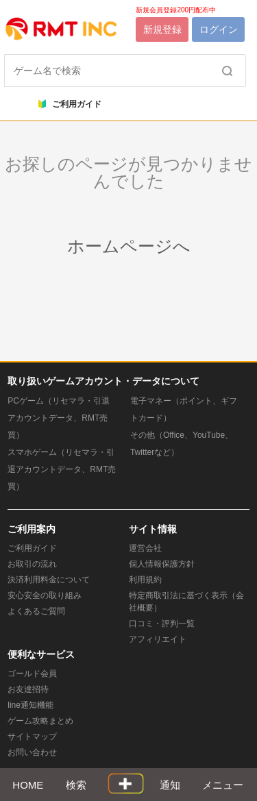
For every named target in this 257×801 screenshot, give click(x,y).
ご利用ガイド (69, 104)
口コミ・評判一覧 (162, 623)
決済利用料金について (49, 579)
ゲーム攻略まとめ (40, 721)
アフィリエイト (157, 639)
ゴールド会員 (32, 673)
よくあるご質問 (36, 611)
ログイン (218, 29)
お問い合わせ (32, 752)
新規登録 (162, 29)
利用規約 (145, 579)
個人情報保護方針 (162, 564)
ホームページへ (129, 246)
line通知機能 (30, 705)
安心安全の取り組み (45, 595)
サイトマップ (32, 736)
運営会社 (145, 548)
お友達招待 (28, 689)
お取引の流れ (32, 564)
